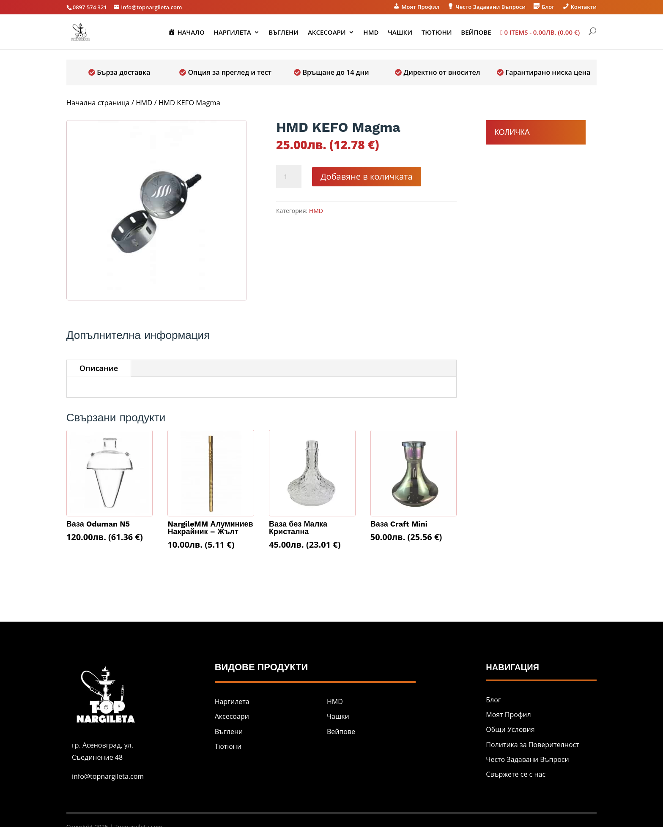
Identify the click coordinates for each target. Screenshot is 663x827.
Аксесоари (327, 32)
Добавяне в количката (367, 176)
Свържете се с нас (515, 774)
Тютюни (437, 32)
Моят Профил (508, 714)
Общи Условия (510, 729)
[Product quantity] (288, 176)
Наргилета (232, 32)
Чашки (400, 32)
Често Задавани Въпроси (527, 759)
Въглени (283, 32)
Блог (493, 699)
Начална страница (98, 102)
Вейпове (476, 32)
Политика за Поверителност (532, 744)
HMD (370, 32)
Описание (98, 368)
